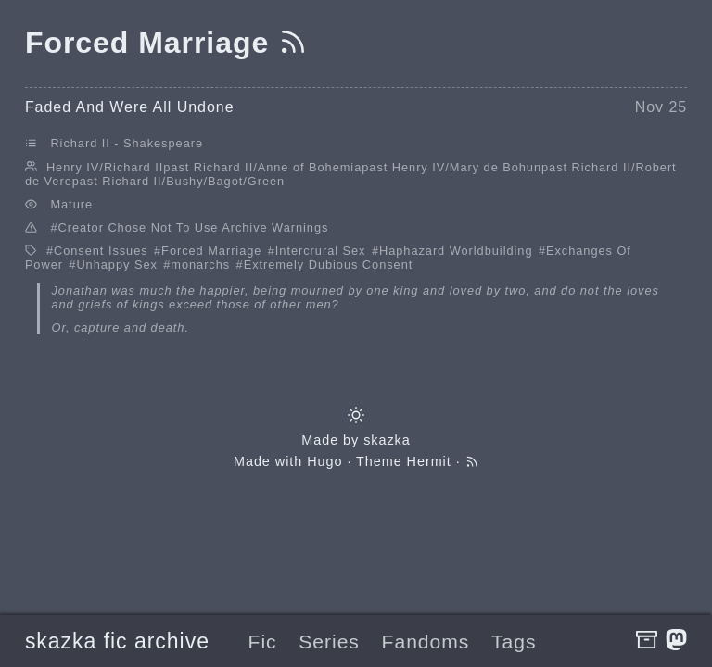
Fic (262, 641)
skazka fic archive (117, 641)
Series (329, 641)
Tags (513, 641)
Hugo (324, 461)
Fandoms (426, 641)
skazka (387, 440)
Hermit (429, 461)
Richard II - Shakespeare (126, 143)
